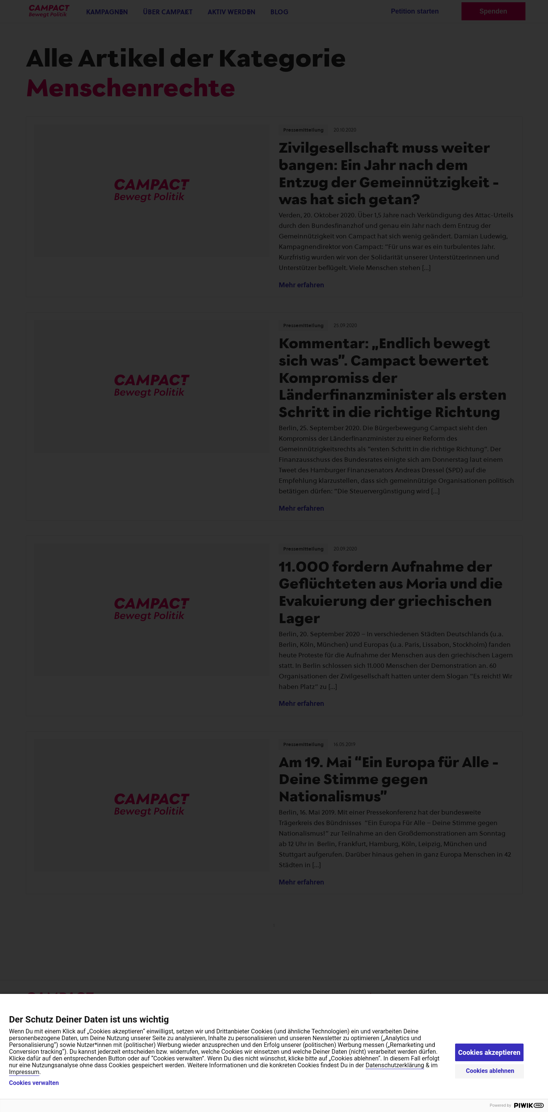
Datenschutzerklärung (395, 1065)
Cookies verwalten (34, 1083)
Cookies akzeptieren (489, 1052)
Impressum (24, 1072)
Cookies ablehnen (490, 1070)
